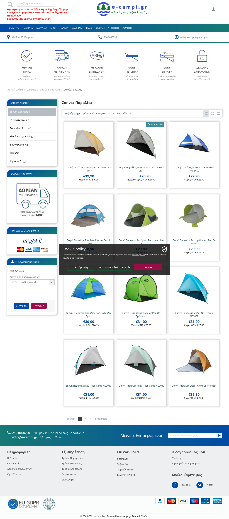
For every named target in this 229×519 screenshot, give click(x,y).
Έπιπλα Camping (19, 144)
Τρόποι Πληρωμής (72, 463)
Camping (77, 27)
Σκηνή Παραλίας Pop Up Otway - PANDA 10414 (194, 242)
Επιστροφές (68, 479)
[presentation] (37, 292)
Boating (14, 27)
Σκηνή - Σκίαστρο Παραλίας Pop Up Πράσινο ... (141, 314)
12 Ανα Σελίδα (122, 113)
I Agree (148, 267)
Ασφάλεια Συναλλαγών (19, 468)
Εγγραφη (39, 306)
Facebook (181, 485)
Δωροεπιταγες (69, 474)
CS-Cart (145, 516)
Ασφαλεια (41, 27)
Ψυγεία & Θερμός (19, 120)
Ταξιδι (89, 27)
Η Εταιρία (12, 458)
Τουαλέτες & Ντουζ (20, 128)
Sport (54, 27)
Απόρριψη (81, 267)
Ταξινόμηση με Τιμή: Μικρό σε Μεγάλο (87, 113)
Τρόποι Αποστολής (72, 468)
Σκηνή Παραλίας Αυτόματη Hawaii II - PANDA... (194, 169)
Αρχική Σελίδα (15, 89)
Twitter (204, 485)
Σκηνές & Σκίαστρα (50, 89)
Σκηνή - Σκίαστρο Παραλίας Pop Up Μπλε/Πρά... (88, 314)
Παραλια (14, 152)
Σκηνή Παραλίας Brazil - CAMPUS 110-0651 (194, 385)
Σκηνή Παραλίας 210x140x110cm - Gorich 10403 (89, 242)
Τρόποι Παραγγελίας (73, 458)
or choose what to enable (114, 267)
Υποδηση (113, 27)
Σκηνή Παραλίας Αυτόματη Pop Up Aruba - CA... (141, 242)
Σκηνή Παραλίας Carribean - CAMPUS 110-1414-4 (88, 169)
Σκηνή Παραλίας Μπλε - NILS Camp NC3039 (194, 314)
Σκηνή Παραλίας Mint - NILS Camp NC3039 (141, 385)
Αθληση (127, 27)
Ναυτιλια (28, 27)
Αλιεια (64, 27)
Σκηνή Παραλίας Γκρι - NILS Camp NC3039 (88, 385)
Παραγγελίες (17, 270)
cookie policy (138, 254)
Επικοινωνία (13, 463)
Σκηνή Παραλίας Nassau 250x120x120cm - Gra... (141, 169)
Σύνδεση (21, 306)
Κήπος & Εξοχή (18, 161)
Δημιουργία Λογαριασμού (185, 463)
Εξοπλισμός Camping (21, 136)
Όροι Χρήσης (14, 474)
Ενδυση (100, 27)
